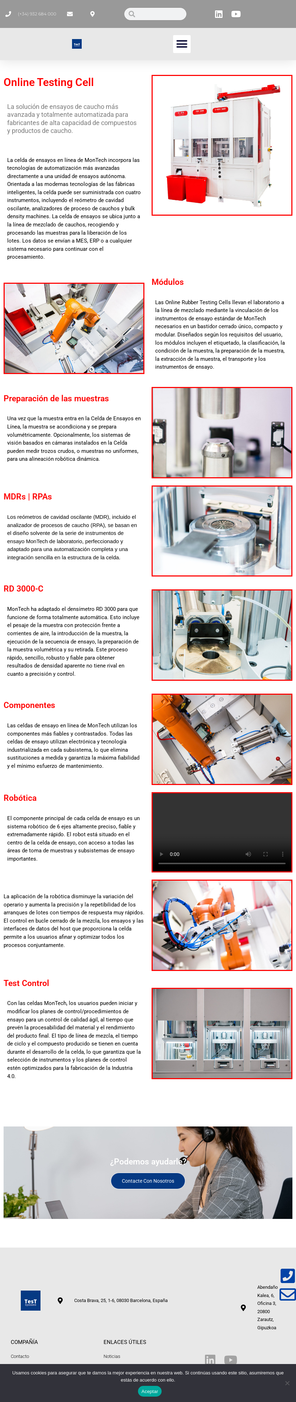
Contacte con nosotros (148, 1181)
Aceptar (150, 1391)
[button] (182, 44)
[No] (287, 1383)
